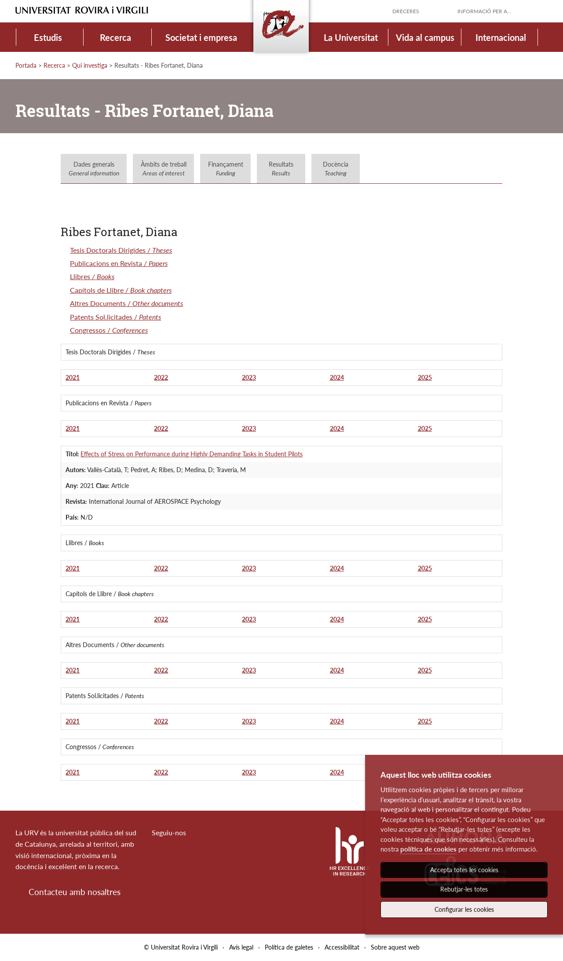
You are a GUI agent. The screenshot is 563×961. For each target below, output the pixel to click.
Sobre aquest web (395, 947)
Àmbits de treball (163, 168)
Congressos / (109, 330)
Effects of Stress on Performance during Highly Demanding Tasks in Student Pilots (191, 454)
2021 (73, 377)
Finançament (225, 168)
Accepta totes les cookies (464, 870)
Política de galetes (289, 947)
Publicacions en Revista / (119, 263)
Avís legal (241, 947)
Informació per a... (484, 11)
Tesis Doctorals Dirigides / (121, 250)
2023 (249, 377)
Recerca (115, 37)
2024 (337, 377)
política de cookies (428, 849)
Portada (26, 65)
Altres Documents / (126, 303)
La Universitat (351, 37)
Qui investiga (89, 65)
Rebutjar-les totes (464, 889)
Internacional (500, 37)
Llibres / (92, 276)
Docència (335, 168)
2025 (425, 377)
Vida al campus (425, 37)
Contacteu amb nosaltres (75, 892)
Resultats (281, 168)
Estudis (48, 37)
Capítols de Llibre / (121, 290)
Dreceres (405, 11)
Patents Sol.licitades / (115, 317)
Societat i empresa (201, 37)
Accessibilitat (342, 947)
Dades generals (94, 168)
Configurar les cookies (464, 909)
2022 (161, 377)
